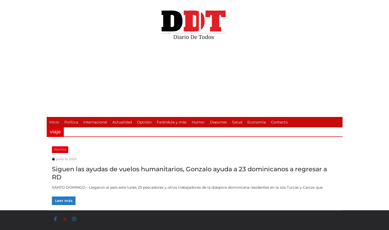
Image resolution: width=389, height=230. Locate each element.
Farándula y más (172, 122)
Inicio (54, 122)
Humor (198, 122)
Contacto (279, 122)
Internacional (95, 122)
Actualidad (122, 122)
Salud (237, 122)
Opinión (144, 122)
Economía (256, 122)
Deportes (218, 122)
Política (71, 122)
